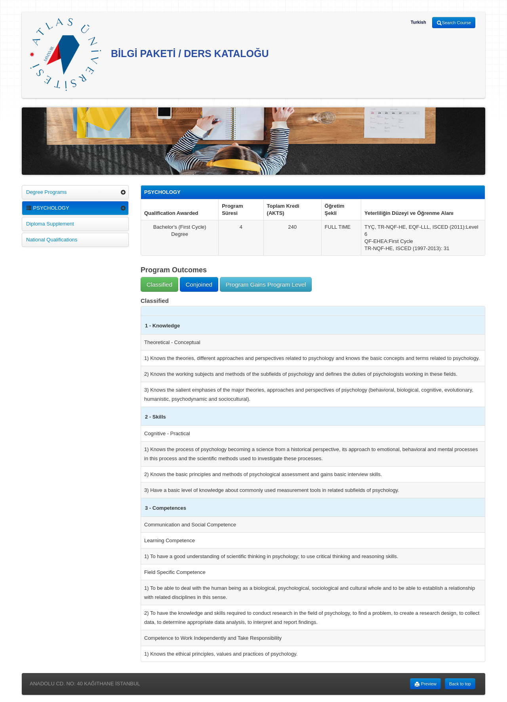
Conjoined (199, 284)
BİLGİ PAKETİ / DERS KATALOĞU (149, 54)
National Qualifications (51, 240)
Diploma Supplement (50, 224)
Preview (425, 684)
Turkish (418, 22)
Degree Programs (46, 192)
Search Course (453, 23)
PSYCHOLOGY (47, 208)
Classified (159, 284)
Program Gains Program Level (266, 284)
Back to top (460, 683)
